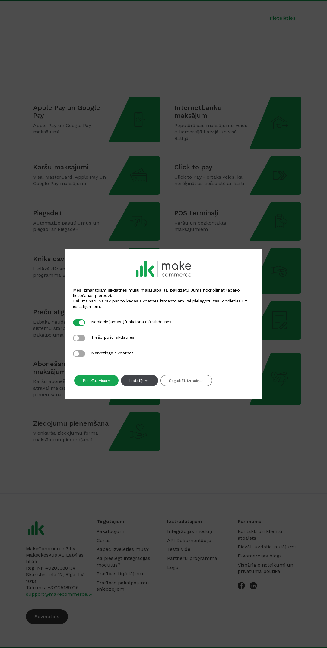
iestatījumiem (86, 306)
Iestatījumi (142, 380)
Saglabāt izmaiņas (191, 380)
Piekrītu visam (97, 380)
